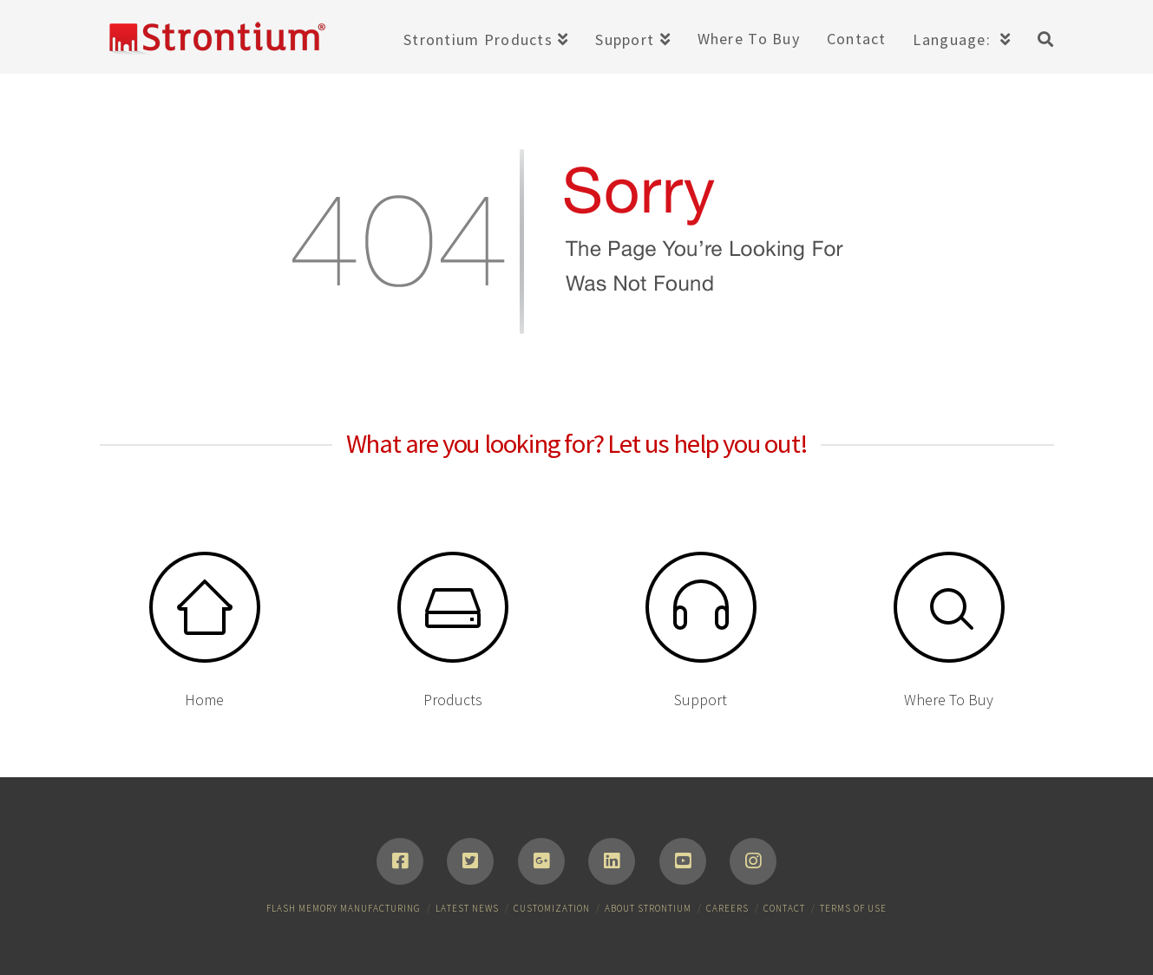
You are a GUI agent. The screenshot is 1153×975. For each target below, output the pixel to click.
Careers (727, 908)
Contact (784, 908)
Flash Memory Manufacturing (343, 908)
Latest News (467, 908)
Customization (552, 908)
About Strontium (648, 908)
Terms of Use (853, 908)
